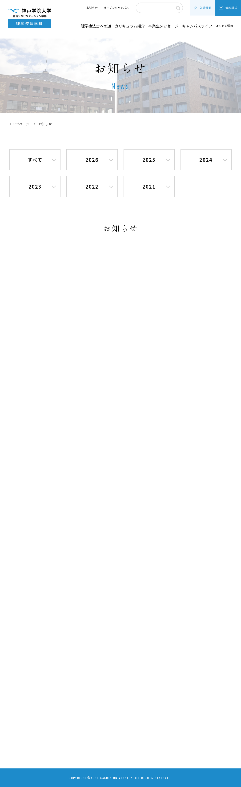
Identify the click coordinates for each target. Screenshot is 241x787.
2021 (149, 186)
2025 (149, 159)
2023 (35, 186)
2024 (206, 159)
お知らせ (92, 8)
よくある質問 (224, 26)
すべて (35, 159)
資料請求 (228, 8)
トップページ (19, 124)
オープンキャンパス (116, 8)
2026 (92, 159)
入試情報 (203, 8)
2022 (92, 186)
